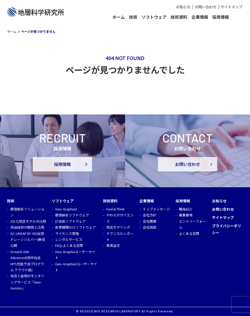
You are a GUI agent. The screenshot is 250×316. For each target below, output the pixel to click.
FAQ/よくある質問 (69, 245)
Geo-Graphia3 (66, 209)
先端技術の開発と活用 (27, 227)
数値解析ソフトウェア (72, 214)
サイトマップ (231, 6)
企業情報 (199, 17)
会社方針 (149, 214)
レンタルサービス (68, 239)
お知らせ (183, 6)
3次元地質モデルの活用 (28, 221)
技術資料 (179, 17)
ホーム (118, 17)
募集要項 (186, 214)
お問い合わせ (205, 6)
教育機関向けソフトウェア (75, 227)
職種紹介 (186, 209)
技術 (133, 17)
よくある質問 (189, 233)
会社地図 (149, 227)
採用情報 (62, 164)
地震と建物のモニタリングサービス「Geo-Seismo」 (27, 282)
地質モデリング (118, 227)
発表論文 (113, 245)
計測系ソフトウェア (70, 221)
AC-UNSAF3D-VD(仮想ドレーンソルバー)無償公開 (27, 239)
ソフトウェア (154, 17)
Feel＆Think (115, 209)
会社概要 (149, 221)
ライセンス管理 (67, 233)
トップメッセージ (156, 209)
